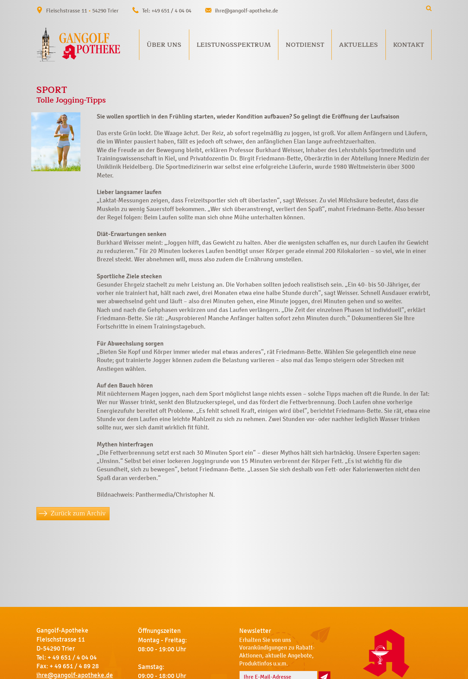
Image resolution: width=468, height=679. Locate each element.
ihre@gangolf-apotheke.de (246, 10)
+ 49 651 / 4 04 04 (72, 657)
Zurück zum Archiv (78, 513)
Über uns (164, 45)
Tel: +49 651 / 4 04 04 (166, 10)
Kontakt (408, 45)
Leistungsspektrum (234, 45)
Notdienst (305, 45)
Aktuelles (358, 45)
